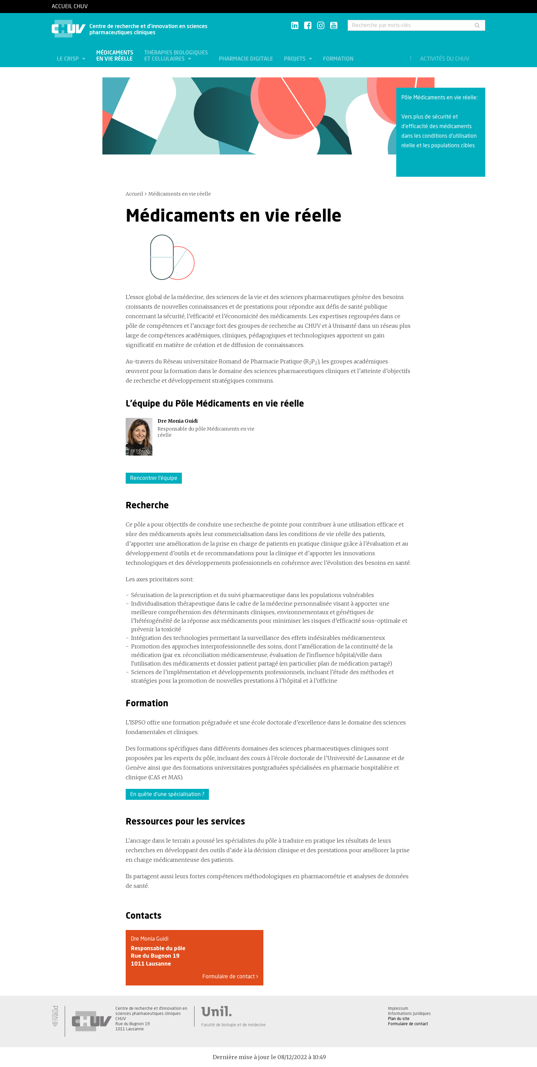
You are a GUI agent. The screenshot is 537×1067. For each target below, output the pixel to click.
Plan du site (399, 1019)
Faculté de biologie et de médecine (233, 1025)
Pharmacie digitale (246, 59)
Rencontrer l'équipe (153, 478)
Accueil (134, 194)
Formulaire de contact (230, 976)
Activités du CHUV (444, 59)
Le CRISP (68, 59)
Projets (295, 59)
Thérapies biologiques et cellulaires (176, 56)
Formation (338, 59)
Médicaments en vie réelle (114, 56)
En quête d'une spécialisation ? (167, 794)
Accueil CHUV (70, 6)
